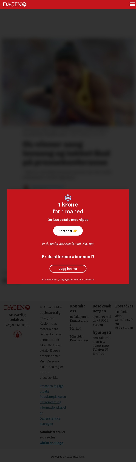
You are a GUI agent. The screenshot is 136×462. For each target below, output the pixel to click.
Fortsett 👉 (68, 231)
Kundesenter (79, 340)
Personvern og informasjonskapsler (53, 407)
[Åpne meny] (132, 4)
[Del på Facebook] (5, 281)
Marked (75, 328)
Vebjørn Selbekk (17, 325)
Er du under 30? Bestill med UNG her (68, 244)
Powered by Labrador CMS (68, 456)
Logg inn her (68, 269)
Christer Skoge (51, 443)
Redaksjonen (79, 316)
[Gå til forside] (15, 4)
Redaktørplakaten (53, 397)
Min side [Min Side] (76, 336)
